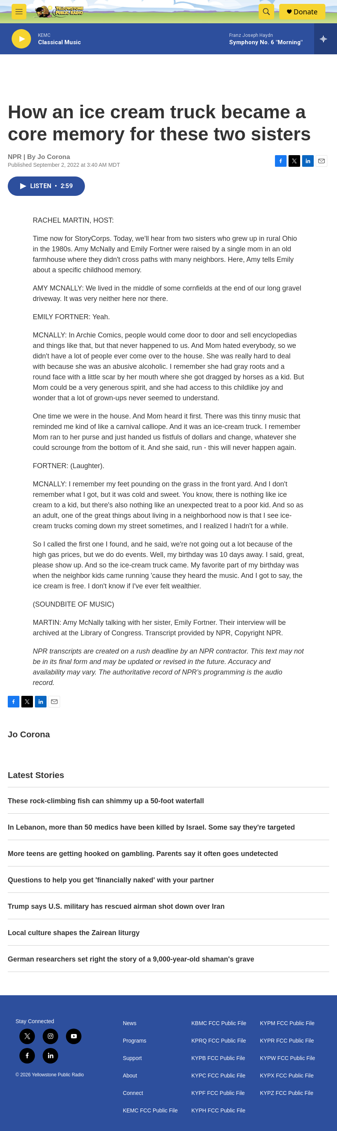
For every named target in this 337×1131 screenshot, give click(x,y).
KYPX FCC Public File (286, 1076)
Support (132, 1058)
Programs (135, 1041)
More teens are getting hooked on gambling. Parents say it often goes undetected (143, 854)
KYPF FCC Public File (218, 1093)
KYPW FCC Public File (287, 1058)
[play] (21, 39)
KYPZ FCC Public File (286, 1093)
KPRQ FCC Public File (218, 1041)
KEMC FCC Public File (150, 1111)
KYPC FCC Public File (218, 1076)
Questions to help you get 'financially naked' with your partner (111, 880)
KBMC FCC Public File (218, 1023)
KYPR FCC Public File (287, 1041)
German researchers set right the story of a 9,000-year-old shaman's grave (131, 959)
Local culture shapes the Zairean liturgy (74, 933)
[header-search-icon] (266, 11)
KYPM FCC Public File (287, 1023)
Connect (133, 1093)
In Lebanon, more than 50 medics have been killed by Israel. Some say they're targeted (151, 827)
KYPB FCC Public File (218, 1058)
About (130, 1076)
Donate (306, 12)
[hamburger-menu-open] (19, 11)
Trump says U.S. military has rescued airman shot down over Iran (116, 906)
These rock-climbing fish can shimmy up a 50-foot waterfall (106, 801)
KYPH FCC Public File (218, 1111)
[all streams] (325, 38)
